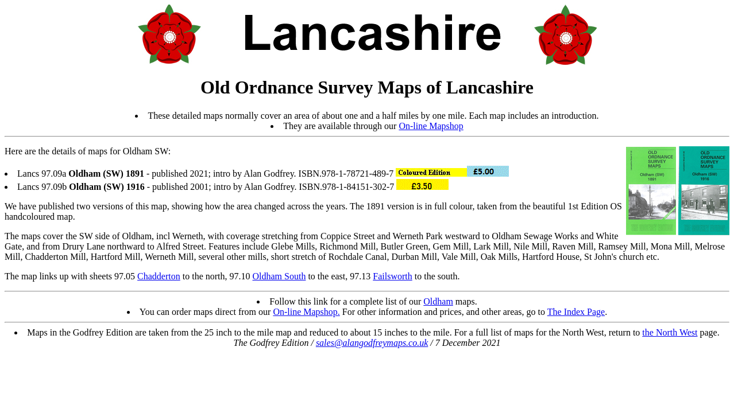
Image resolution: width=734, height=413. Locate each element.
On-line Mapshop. (306, 312)
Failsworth (392, 276)
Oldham (438, 301)
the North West (669, 332)
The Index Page (576, 312)
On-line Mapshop (431, 126)
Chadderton (158, 276)
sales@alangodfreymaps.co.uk (372, 343)
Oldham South (279, 276)
